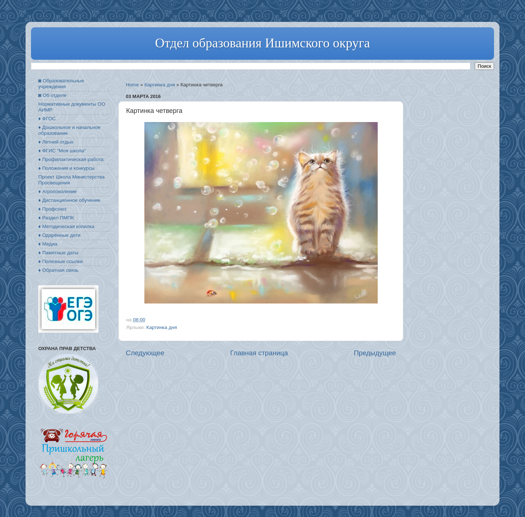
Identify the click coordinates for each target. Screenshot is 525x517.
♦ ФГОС (47, 118)
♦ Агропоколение (57, 191)
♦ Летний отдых (55, 142)
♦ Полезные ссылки (60, 261)
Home (132, 84)
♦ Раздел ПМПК (56, 217)
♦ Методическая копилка (66, 226)
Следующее (145, 353)
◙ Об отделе (52, 95)
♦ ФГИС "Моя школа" (62, 150)
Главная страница (259, 353)
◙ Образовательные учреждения (61, 83)
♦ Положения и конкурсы (66, 168)
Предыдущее (375, 353)
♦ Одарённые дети (59, 235)
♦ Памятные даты (58, 252)
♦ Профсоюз (52, 209)
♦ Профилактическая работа (71, 159)
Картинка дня (159, 84)
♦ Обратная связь (58, 270)
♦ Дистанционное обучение (69, 200)
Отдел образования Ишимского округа (262, 43)
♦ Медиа (47, 244)
